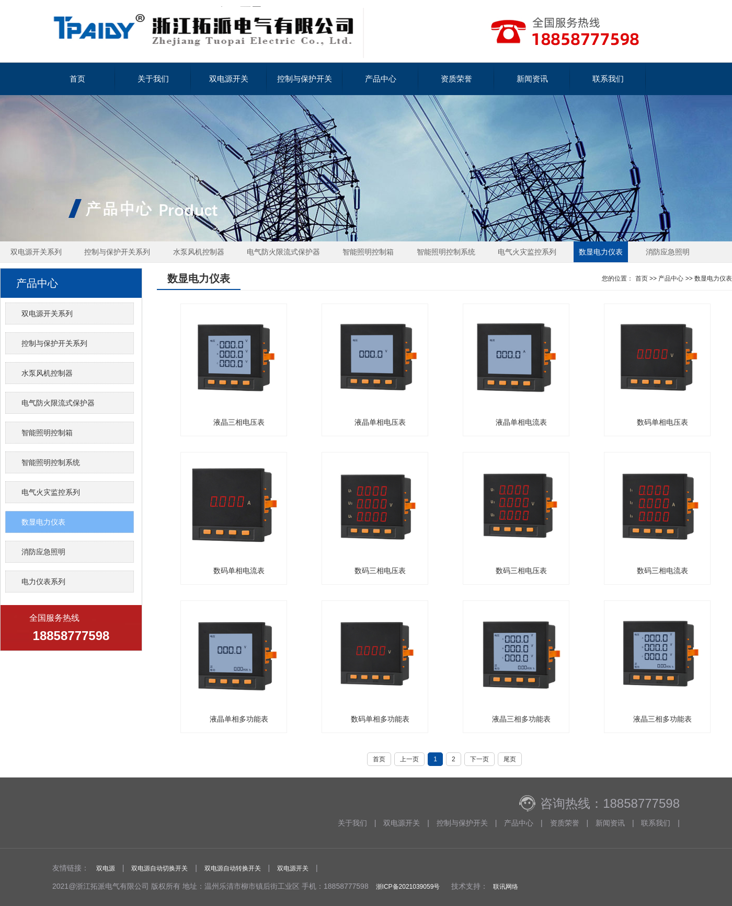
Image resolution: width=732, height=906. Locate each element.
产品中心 (380, 78)
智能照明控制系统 (446, 252)
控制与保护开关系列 (117, 252)
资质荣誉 (456, 78)
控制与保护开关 (304, 78)
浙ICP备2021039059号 (408, 886)
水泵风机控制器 (198, 252)
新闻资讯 (532, 78)
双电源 (105, 868)
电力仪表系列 (43, 581)
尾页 (510, 759)
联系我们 (608, 78)
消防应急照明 (668, 252)
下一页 (479, 759)
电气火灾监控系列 (527, 252)
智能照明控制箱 (368, 252)
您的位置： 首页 (624, 278)
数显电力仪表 (601, 252)
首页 (77, 78)
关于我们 (153, 78)
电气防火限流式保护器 (283, 252)
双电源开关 (228, 78)
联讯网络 (505, 886)
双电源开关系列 (36, 252)
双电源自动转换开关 (232, 868)
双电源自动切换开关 (159, 868)
